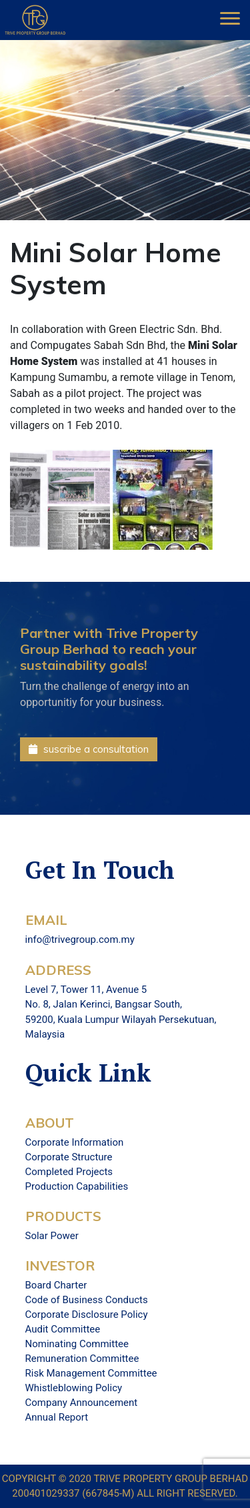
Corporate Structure (69, 1157)
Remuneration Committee (82, 1359)
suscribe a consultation (89, 749)
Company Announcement (81, 1403)
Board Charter (56, 1285)
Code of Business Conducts (86, 1300)
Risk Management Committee (91, 1373)
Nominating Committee (77, 1344)
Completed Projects (69, 1172)
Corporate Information (74, 1142)
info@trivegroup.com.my (80, 939)
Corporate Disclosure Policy (86, 1314)
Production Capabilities (77, 1186)
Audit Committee (63, 1329)
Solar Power (52, 1236)
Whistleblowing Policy (74, 1388)
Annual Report (57, 1417)
